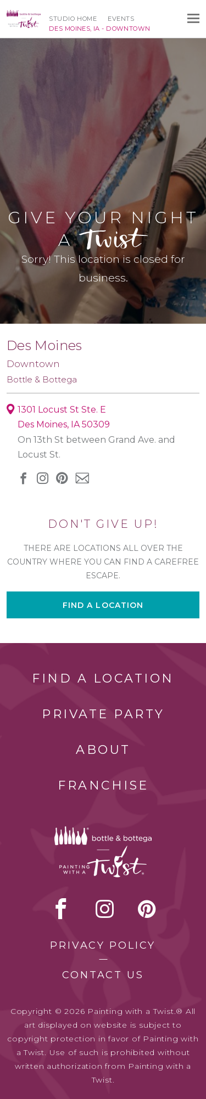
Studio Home (73, 18)
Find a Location (103, 678)
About (103, 749)
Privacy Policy (102, 945)
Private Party (103, 714)
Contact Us (103, 975)
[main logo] (24, 15)
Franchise (103, 785)
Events (121, 18)
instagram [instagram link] (42, 478)
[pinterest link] (62, 478)
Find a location (103, 605)
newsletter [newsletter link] (82, 477)
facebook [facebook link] (23, 478)
